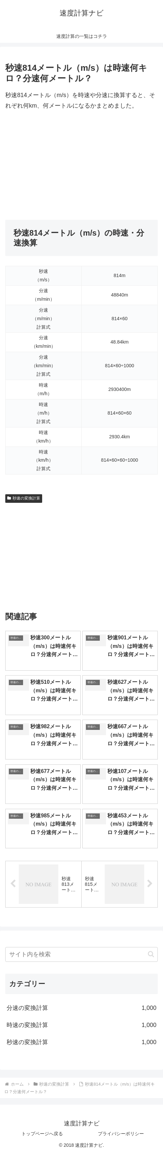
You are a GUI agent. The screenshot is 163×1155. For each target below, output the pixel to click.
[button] (151, 954)
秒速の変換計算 (23, 498)
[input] (81, 954)
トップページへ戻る (42, 1133)
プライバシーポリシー (121, 1133)
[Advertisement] (81, 165)
